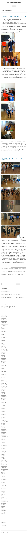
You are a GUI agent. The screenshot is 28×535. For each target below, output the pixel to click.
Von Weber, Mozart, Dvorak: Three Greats (9, 293)
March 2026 (3, 315)
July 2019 (3, 406)
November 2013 (4, 498)
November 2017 (4, 433)
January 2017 (3, 446)
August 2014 (3, 488)
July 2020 (3, 390)
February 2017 (4, 445)
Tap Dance (17, 274)
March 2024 (3, 346)
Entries (3, 522)
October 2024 (3, 338)
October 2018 (3, 420)
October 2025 (3, 322)
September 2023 (4, 350)
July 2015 (3, 472)
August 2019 (3, 405)
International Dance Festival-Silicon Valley (18, 146)
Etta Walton (8, 146)
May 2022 (3, 368)
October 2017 (3, 435)
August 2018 (3, 423)
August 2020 (3, 389)
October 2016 (3, 451)
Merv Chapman (6, 273)
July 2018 (3, 424)
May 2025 (3, 328)
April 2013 (3, 509)
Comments (4, 523)
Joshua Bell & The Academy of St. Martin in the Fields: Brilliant (12, 297)
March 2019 (3, 412)
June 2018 (3, 426)
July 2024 (3, 340)
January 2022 (3, 374)
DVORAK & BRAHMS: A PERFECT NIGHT (8, 295)
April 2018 (3, 427)
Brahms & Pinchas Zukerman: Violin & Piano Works (10, 294)
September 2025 (4, 324)
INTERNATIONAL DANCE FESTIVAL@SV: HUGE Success (12, 159)
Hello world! (10, 307)
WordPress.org (4, 525)
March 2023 (3, 358)
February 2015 (4, 479)
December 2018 (4, 417)
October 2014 (3, 485)
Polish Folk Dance (14, 149)
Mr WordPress (4, 307)
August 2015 (3, 470)
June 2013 (3, 506)
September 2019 (4, 404)
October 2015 (3, 467)
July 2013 (3, 504)
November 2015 (4, 466)
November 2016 (4, 449)
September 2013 (4, 501)
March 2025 (3, 331)
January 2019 (3, 415)
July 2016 (3, 454)
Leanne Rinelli (10, 147)
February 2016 (4, 461)
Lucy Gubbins (15, 147)
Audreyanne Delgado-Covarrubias (7, 144)
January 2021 (3, 383)
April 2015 (3, 476)
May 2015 (3, 475)
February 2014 (4, 495)
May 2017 (3, 441)
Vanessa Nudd (9, 276)
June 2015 (3, 473)
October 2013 (3, 500)
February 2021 (4, 381)
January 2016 (3, 463)
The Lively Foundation (8, 150)
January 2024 (3, 347)
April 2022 (3, 369)
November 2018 (4, 418)
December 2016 (4, 448)
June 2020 (3, 392)
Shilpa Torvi (20, 149)
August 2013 (3, 503)
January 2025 (3, 334)
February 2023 (4, 359)
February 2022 (4, 372)
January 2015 (3, 480)
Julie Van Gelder (4, 147)
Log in (2, 520)
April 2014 (3, 492)
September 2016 (4, 452)
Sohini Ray (12, 274)
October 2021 (3, 375)
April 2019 (3, 411)
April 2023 (3, 356)
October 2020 (3, 387)
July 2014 (3, 489)
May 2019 (3, 409)
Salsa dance (7, 274)
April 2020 (3, 393)
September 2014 (4, 486)
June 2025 (3, 327)
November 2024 (4, 337)
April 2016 (3, 458)
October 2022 (3, 365)
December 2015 (4, 464)
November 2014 (4, 483)
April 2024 (3, 344)
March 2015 (3, 478)
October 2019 (3, 402)
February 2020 (4, 396)
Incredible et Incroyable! (5, 291)
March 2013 (3, 510)
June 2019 (3, 408)
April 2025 (3, 330)
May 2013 (3, 507)
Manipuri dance (19, 271)
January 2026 (3, 318)
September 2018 (4, 421)
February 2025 (4, 332)
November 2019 (4, 401)
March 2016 (3, 460)
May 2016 (3, 457)
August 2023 (3, 352)
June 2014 (3, 491)
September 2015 (4, 469)
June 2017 (3, 439)
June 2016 (3, 455)
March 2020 (3, 395)
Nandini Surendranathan (6, 149)
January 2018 (3, 432)
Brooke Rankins (18, 144)
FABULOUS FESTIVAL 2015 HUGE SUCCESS (13, 16)
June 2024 (3, 341)
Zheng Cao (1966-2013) (9, 304)
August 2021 (3, 377)
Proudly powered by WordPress (7, 532)
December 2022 (4, 362)
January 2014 (3, 497)
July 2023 (3, 353)
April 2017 (3, 442)
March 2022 (3, 371)
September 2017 (4, 436)
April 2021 (3, 380)
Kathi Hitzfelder (4, 306)
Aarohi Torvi (11, 143)
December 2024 (4, 335)
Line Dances (13, 271)
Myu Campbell (21, 147)
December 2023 (4, 349)
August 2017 (3, 438)
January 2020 (3, 398)
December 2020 (4, 384)
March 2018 (3, 429)
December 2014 (4, 482)
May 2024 (3, 343)
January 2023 (3, 361)
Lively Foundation (14, 2)
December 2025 (4, 319)
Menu (14, 5)
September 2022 (4, 367)
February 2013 (4, 512)
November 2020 (4, 386)
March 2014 (3, 494)
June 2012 (3, 513)
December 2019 (4, 399)
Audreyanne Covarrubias (18, 143)
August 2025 (3, 325)
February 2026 (4, 316)
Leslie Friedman (8, 271)
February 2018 (4, 430)
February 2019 (4, 414)
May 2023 (3, 355)
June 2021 (3, 378)
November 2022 (4, 364)
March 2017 (3, 443)
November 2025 (4, 321)
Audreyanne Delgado (13, 268)
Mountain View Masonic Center (15, 273)
